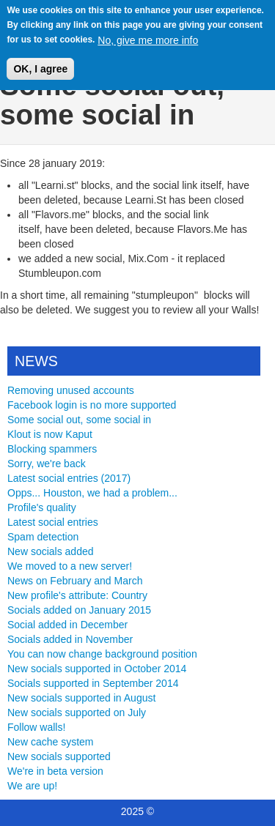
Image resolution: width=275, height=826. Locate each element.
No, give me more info (148, 33)
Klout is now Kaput (49, 434)
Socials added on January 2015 (79, 610)
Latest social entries (52, 522)
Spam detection (42, 537)
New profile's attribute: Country (77, 595)
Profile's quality (41, 507)
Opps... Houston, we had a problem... (92, 493)
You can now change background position (102, 654)
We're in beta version (55, 771)
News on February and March (74, 581)
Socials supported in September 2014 (92, 683)
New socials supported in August (81, 698)
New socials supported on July (76, 712)
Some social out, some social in (79, 419)
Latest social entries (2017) (69, 478)
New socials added (50, 551)
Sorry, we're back (46, 463)
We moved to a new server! (69, 566)
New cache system (50, 742)
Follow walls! (36, 727)
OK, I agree (40, 61)
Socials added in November (70, 639)
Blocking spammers (52, 449)
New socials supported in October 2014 (96, 668)
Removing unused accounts (70, 390)
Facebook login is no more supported (91, 405)
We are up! (32, 786)
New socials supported (59, 756)
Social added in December (67, 624)
